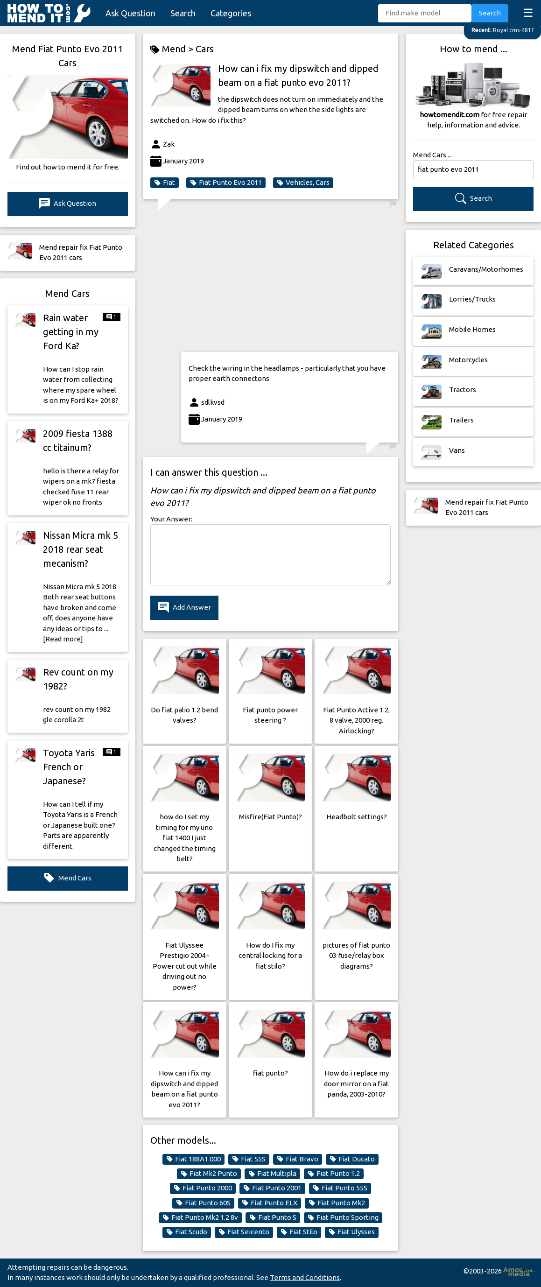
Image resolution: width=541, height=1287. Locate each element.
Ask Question (130, 13)
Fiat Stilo (299, 1232)
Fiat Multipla (272, 1173)
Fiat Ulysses (352, 1232)
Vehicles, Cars (303, 182)
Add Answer (184, 607)
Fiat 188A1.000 (193, 1159)
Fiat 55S (249, 1159)
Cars (205, 48)
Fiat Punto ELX (269, 1203)
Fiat (164, 182)
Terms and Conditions (305, 1277)
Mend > (173, 49)
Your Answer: (171, 519)
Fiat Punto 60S (203, 1203)
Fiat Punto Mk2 (337, 1203)
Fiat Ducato (352, 1159)
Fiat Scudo (186, 1232)
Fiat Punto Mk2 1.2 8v (200, 1217)
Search (183, 13)
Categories (231, 13)
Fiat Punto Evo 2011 (226, 182)
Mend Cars (67, 878)
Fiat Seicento (243, 1232)
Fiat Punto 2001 (272, 1188)
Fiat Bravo (297, 1159)
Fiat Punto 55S (340, 1188)
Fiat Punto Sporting (343, 1217)
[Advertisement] (289, 278)
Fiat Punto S (272, 1217)
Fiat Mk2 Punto (209, 1173)
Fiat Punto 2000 (203, 1188)
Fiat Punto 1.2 (334, 1173)
